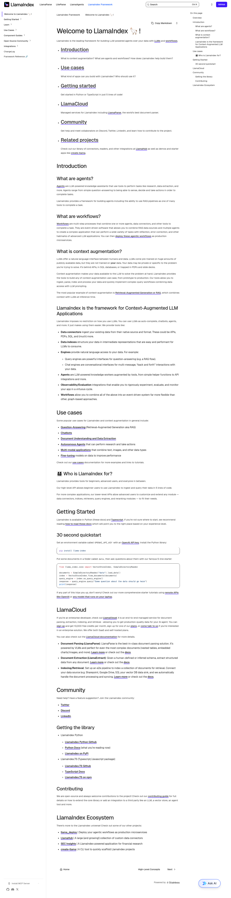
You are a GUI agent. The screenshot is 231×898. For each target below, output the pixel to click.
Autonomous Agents (73, 444)
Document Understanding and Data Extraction (88, 438)
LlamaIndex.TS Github (78, 766)
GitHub (221, 4)
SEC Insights (68, 843)
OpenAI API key (130, 542)
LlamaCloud (74, 104)
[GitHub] (7, 889)
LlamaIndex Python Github (81, 742)
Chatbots (66, 433)
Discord (65, 710)
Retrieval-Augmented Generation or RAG (138, 292)
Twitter (65, 705)
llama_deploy (69, 832)
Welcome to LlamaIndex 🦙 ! (99, 14)
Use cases (72, 67)
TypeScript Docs (75, 771)
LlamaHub (141, 148)
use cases (78, 462)
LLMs (157, 40)
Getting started (78, 86)
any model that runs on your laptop (92, 596)
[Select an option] (209, 4)
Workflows (63, 223)
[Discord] (12, 889)
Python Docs (72, 747)
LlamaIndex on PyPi (76, 753)
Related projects (79, 140)
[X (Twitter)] (17, 889)
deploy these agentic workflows (133, 236)
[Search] (172, 4)
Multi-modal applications (76, 450)
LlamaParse (114, 112)
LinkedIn (66, 716)
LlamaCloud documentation (101, 636)
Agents (61, 186)
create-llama (78, 152)
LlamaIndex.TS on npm (78, 777)
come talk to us (149, 625)
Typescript (117, 519)
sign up (61, 625)
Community (74, 122)
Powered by (167, 882)
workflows (171, 40)
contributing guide (158, 796)
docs (128, 652)
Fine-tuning (68, 455)
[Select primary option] (161, 23)
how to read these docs (78, 523)
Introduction (75, 49)
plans (134, 625)
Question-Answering (73, 427)
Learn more (98, 652)
